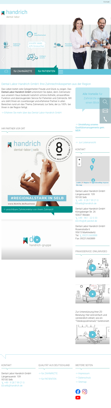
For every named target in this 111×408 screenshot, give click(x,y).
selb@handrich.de (87, 203)
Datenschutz (84, 377)
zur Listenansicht (87, 142)
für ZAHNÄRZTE (49, 373)
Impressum (84, 373)
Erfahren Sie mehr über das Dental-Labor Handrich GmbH (32, 112)
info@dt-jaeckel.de (87, 221)
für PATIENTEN (48, 378)
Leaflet (78, 182)
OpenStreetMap (97, 182)
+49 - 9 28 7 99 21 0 (88, 200)
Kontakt (107, 2)
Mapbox (86, 182)
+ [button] (79, 160)
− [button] (79, 164)
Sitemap (82, 382)
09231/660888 (89, 235)
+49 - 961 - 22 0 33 (87, 218)
